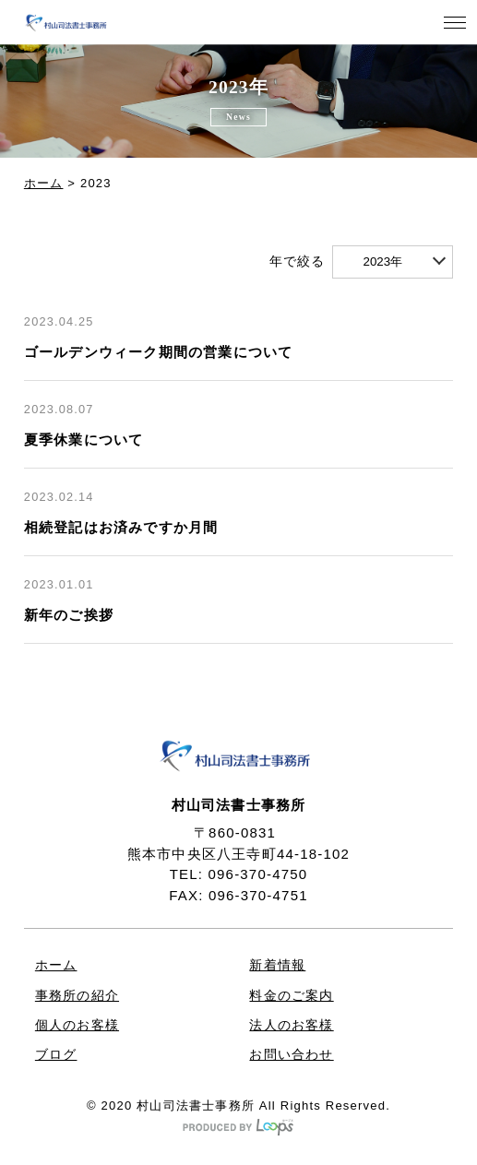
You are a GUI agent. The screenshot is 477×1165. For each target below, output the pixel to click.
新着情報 (277, 965)
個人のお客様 (77, 1025)
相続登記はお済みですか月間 (121, 527)
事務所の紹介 (77, 996)
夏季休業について (84, 440)
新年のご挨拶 (68, 615)
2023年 (382, 261)
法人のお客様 (291, 1025)
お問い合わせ (291, 1055)
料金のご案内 (291, 996)
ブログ (56, 1055)
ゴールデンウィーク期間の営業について (158, 352)
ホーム (44, 183)
